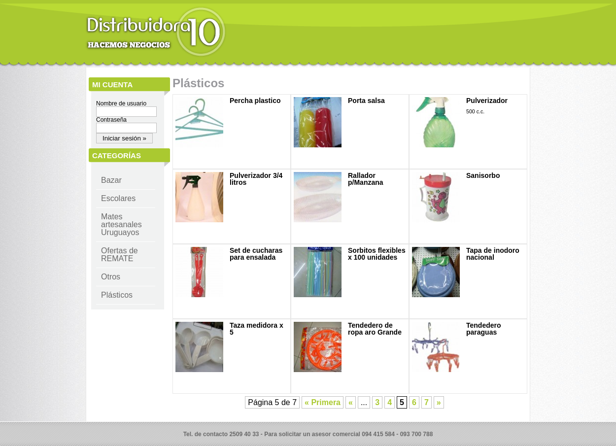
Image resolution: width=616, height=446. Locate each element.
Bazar (111, 180)
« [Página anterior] (350, 402)
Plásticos (117, 295)
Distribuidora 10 (156, 32)
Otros (110, 277)
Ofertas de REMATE (119, 254)
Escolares (118, 198)
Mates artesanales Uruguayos (121, 224)
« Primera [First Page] (323, 402)
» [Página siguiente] (439, 402)
